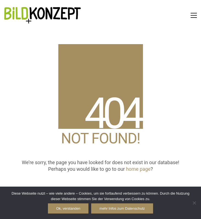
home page (138, 169)
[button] (194, 15)
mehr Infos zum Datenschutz (122, 208)
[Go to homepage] (42, 15)
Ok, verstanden (68, 208)
